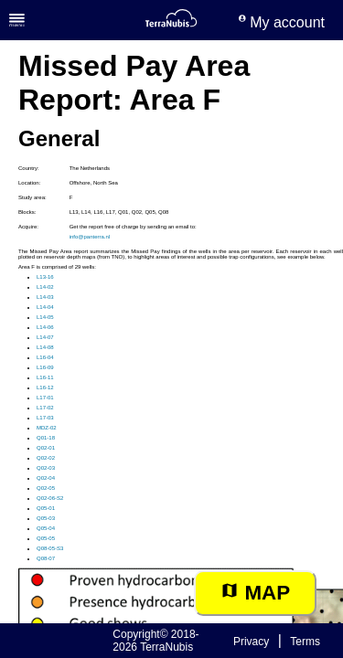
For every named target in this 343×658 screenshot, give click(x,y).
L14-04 (45, 307)
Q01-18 (46, 437)
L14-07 (45, 337)
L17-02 (45, 407)
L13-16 (45, 277)
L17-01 (45, 397)
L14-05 (45, 317)
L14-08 (45, 347)
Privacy (251, 641)
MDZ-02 (47, 427)
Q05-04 (46, 528)
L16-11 (45, 377)
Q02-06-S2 (50, 498)
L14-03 (45, 297)
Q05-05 (46, 538)
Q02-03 (46, 468)
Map (255, 592)
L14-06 (45, 327)
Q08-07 (46, 558)
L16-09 (45, 367)
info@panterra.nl (90, 236)
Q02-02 (46, 458)
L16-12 (45, 387)
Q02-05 (46, 488)
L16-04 (45, 357)
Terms (305, 641)
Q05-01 (46, 508)
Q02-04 (46, 478)
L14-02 (45, 287)
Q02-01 (46, 448)
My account (282, 22)
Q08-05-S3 (50, 548)
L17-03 (45, 417)
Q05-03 (46, 518)
